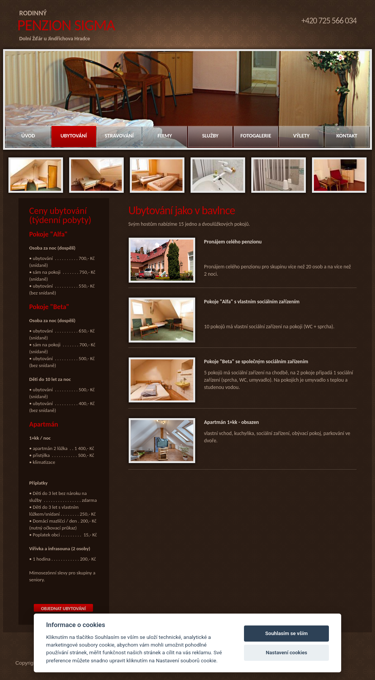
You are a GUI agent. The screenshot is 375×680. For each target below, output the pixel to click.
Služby (210, 135)
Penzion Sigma (66, 25)
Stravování (119, 135)
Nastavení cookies (286, 652)
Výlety (301, 135)
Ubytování (73, 135)
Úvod (28, 135)
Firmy (165, 135)
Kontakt (346, 135)
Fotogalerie (256, 135)
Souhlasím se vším (286, 633)
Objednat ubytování (63, 608)
